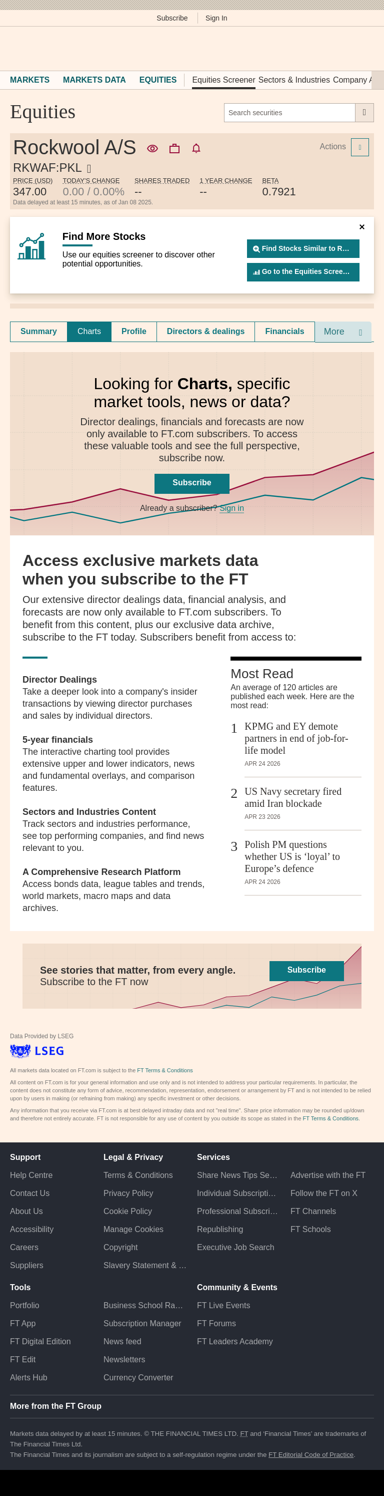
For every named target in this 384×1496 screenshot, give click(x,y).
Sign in (232, 508)
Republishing (220, 1229)
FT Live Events (223, 1305)
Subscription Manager (143, 1323)
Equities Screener (223, 80)
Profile (134, 331)
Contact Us (30, 1193)
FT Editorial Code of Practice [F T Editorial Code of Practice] (311, 1454)
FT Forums (216, 1323)
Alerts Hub (29, 1377)
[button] (15, 49)
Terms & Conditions (138, 1175)
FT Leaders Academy (235, 1341)
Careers (24, 1247)
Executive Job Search (235, 1247)
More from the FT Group (56, 1406)
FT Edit (23, 1359)
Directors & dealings (206, 331)
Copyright (121, 1247)
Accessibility (32, 1229)
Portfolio (25, 1305)
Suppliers (27, 1265)
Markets (30, 80)
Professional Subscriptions (238, 1211)
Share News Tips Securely (238, 1175)
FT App (23, 1323)
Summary (38, 331)
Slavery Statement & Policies (145, 1265)
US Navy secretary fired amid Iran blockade (293, 797)
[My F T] (363, 49)
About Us (26, 1211)
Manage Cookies (134, 1229)
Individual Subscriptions (238, 1193)
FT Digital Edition (40, 1341)
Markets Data (94, 80)
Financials (284, 331)
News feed (123, 1341)
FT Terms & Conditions (164, 1070)
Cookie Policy (128, 1211)
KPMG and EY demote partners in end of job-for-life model (296, 738)
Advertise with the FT (328, 1175)
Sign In (217, 18)
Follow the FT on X (324, 1193)
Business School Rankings (145, 1305)
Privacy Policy (129, 1193)
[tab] (39, 332)
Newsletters (125, 1359)
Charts (89, 331)
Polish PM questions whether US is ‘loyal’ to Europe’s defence (292, 856)
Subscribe (172, 18)
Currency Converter (139, 1377)
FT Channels (313, 1211)
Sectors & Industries (294, 80)
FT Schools (310, 1229)
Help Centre (31, 1175)
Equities (158, 80)
